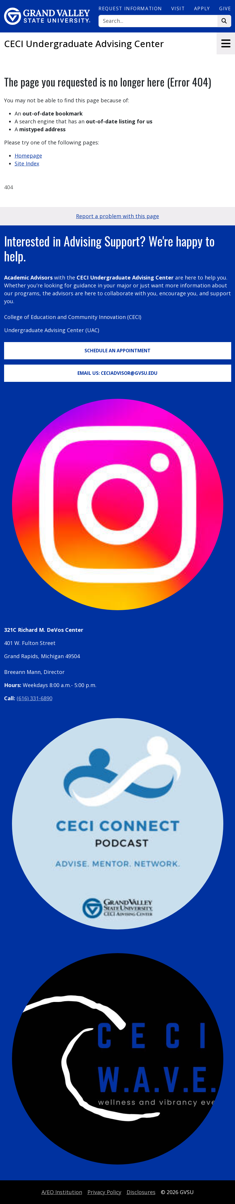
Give (225, 8)
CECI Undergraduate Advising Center (84, 43)
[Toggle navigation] (226, 43)
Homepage (28, 155)
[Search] (158, 21)
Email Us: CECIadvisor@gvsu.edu (117, 373)
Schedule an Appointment (117, 350)
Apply (202, 8)
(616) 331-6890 (34, 698)
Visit (178, 8)
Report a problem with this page (117, 216)
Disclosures (141, 1192)
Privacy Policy (104, 1192)
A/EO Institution (62, 1192)
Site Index (27, 163)
